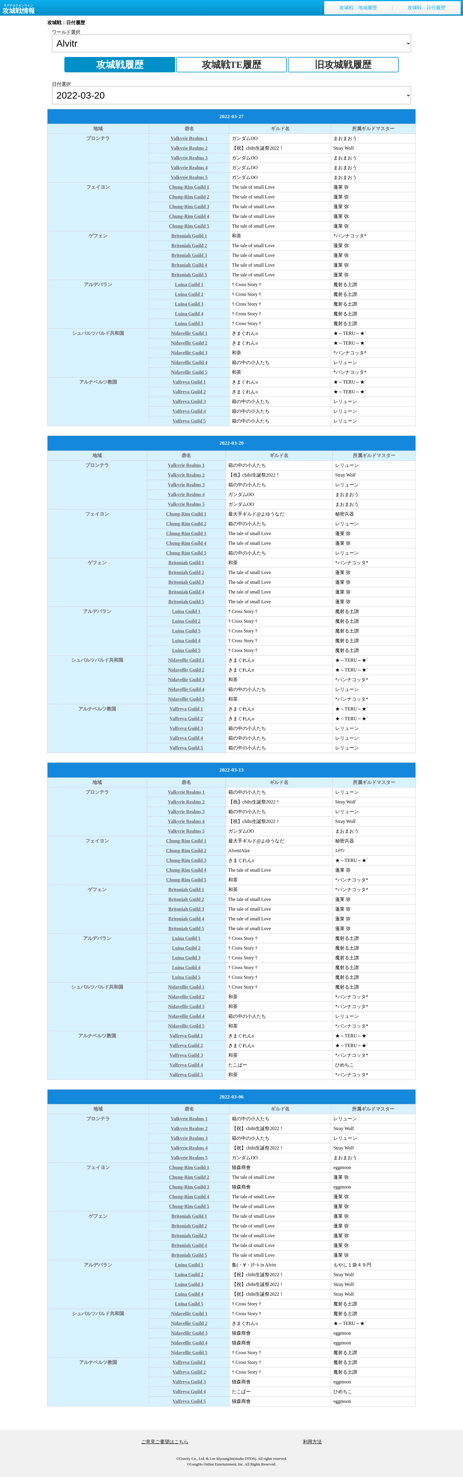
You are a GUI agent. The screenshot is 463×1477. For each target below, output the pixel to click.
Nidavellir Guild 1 (189, 333)
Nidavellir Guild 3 (189, 352)
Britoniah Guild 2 (189, 245)
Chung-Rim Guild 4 (189, 216)
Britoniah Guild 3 (189, 255)
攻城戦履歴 (120, 64)
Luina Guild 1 (189, 284)
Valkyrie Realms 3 (189, 157)
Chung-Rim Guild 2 (189, 196)
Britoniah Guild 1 (189, 235)
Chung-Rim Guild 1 (189, 187)
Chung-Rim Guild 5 (189, 226)
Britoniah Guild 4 (189, 265)
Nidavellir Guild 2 (189, 342)
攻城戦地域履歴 (358, 7)
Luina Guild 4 (189, 313)
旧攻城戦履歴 (343, 64)
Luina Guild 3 (189, 304)
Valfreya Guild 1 (189, 381)
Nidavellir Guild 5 (189, 372)
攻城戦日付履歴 (426, 7)
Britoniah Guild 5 (189, 274)
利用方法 (312, 1441)
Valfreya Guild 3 (189, 401)
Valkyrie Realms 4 (189, 167)
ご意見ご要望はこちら (164, 1441)
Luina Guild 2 (189, 294)
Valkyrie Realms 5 (189, 177)
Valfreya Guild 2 (189, 391)
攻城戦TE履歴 (232, 64)
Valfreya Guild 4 (189, 411)
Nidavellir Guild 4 (189, 362)
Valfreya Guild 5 (189, 420)
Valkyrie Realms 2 (189, 148)
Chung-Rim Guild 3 (189, 206)
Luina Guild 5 (189, 323)
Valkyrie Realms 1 (189, 138)
